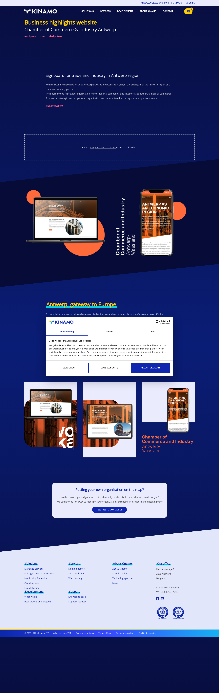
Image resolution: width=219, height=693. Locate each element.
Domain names (76, 568)
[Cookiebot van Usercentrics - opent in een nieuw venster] (157, 322)
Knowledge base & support (155, 3)
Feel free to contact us (109, 509)
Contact (168, 11)
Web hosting (75, 578)
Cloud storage (31, 588)
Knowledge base (77, 596)
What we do (30, 596)
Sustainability (119, 573)
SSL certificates (76, 573)
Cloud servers (31, 583)
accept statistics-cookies (103, 147)
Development (125, 11)
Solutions (87, 11)
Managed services (34, 568)
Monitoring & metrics (35, 578)
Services (105, 11)
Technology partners (123, 578)
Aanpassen (109, 367)
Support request (77, 601)
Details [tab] (109, 331)
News (115, 583)
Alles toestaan (150, 367)
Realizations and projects (37, 601)
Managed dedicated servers (39, 573)
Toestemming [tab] (67, 331)
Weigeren (69, 367)
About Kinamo (148, 11)
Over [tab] (152, 331)
